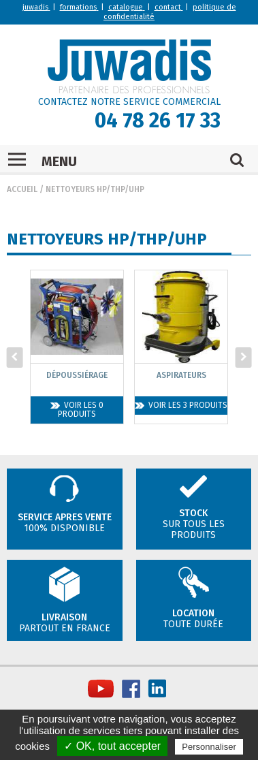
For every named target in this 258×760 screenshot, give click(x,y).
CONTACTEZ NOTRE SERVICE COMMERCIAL (129, 102)
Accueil (22, 189)
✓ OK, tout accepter (112, 746)
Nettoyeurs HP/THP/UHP (95, 189)
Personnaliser (209, 747)
